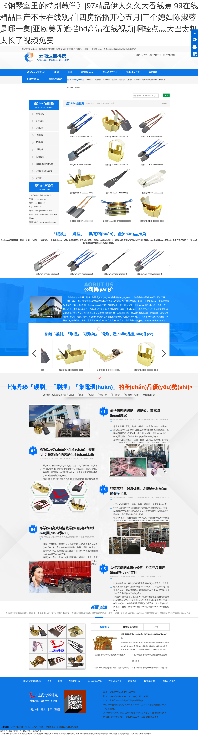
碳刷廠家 (154, 717)
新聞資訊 (153, 72)
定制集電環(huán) (44, 171)
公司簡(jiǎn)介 (33, 79)
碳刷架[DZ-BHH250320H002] (116, 136)
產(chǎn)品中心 (110, 72)
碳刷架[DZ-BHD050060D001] (109, 370)
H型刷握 (114, 80)
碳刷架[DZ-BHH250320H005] (81, 193)
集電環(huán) (87, 72)
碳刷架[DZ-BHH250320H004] (116, 165)
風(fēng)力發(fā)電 (19, 727)
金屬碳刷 (90, 80)
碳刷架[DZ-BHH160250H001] (152, 221)
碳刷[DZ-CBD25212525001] (116, 274)
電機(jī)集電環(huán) (149, 80)
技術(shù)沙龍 (133, 72)
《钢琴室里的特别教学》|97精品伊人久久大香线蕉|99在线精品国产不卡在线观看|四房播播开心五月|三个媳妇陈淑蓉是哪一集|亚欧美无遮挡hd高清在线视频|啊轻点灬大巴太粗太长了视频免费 (75, 734)
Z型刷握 (129, 80)
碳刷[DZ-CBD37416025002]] (81, 221)
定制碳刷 (106, 80)
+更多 (164, 103)
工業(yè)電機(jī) (38, 727)
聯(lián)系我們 (55, 79)
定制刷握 (137, 80)
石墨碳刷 (98, 80)
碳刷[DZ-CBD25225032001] (152, 136)
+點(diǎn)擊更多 (40, 328)
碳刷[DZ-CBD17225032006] (152, 165)
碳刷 (56, 72)
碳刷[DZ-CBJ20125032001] (81, 165)
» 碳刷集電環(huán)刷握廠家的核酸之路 (109, 655)
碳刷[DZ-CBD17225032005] (81, 136)
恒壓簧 (77, 87)
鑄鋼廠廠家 (50, 727)
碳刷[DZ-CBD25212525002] (48, 274)
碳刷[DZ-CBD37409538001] (116, 193)
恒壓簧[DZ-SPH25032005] (152, 193)
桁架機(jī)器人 (62, 727)
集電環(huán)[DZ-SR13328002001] (117, 221)
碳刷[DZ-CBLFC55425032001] (150, 274)
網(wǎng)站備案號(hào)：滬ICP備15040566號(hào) (126, 717)
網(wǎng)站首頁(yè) (36, 72)
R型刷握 (122, 80)
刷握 (70, 72)
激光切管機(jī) (74, 727)
